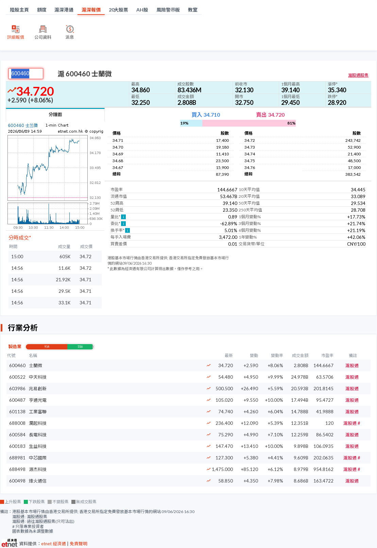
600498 (17, 481)
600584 (17, 434)
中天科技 (38, 377)
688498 (17, 469)
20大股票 (118, 10)
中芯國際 (38, 457)
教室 (193, 10)
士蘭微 (35, 365)
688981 (17, 457)
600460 (17, 365)
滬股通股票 (358, 75)
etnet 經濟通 (53, 543)
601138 (17, 411)
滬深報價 (91, 10)
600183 (17, 446)
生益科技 (38, 446)
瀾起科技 (38, 423)
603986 (17, 388)
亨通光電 (38, 400)
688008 (17, 423)
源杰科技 (38, 469)
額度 (42, 10)
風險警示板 (168, 10)
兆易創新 (38, 388)
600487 (17, 400)
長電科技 (38, 434)
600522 (17, 377)
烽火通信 (38, 481)
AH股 (142, 10)
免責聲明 (78, 543)
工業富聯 (38, 411)
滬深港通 (63, 10)
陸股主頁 (19, 10)
